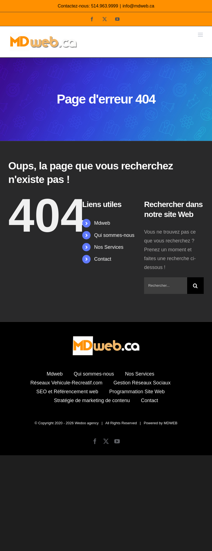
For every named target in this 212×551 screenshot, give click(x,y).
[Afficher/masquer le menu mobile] (201, 35)
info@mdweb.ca (138, 6)
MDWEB (170, 423)
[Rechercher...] (165, 285)
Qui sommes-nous (114, 235)
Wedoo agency (87, 423)
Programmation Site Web (137, 391)
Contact (102, 259)
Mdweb (102, 223)
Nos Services (108, 247)
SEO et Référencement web (67, 391)
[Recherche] (195, 285)
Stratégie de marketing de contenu (92, 400)
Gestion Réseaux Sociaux (142, 383)
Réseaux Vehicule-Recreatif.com (66, 383)
